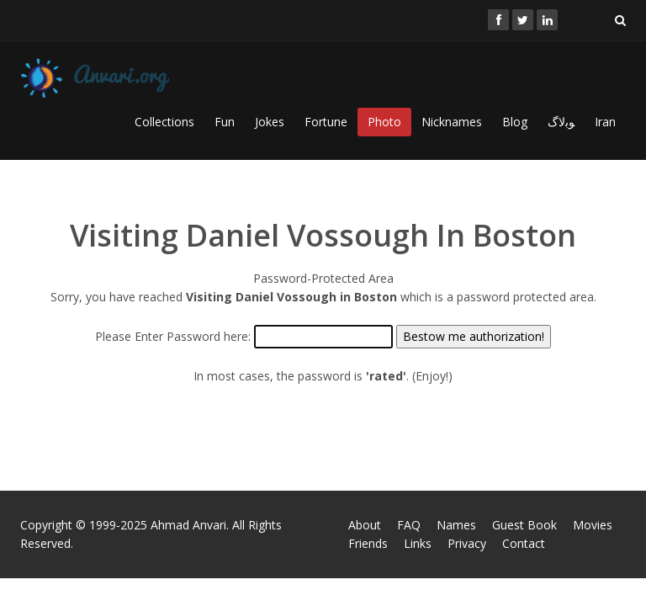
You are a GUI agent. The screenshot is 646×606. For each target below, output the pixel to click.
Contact (523, 543)
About (364, 525)
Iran (605, 122)
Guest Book (524, 525)
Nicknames (451, 122)
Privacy (466, 543)
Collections (164, 122)
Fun (224, 122)
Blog (514, 122)
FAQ (409, 525)
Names (456, 525)
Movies (592, 525)
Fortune (325, 122)
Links (418, 543)
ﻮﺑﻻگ (561, 122)
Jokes (269, 122)
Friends (368, 543)
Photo (384, 122)
